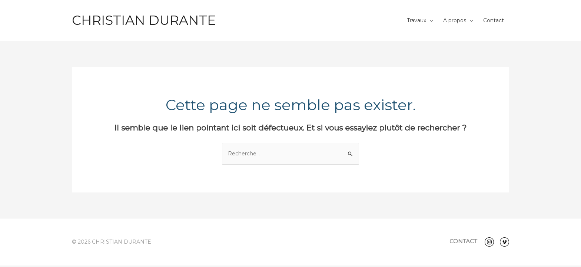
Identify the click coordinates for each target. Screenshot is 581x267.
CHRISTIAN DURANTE (144, 20)
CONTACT (463, 241)
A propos (454, 20)
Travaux (416, 20)
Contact (493, 20)
